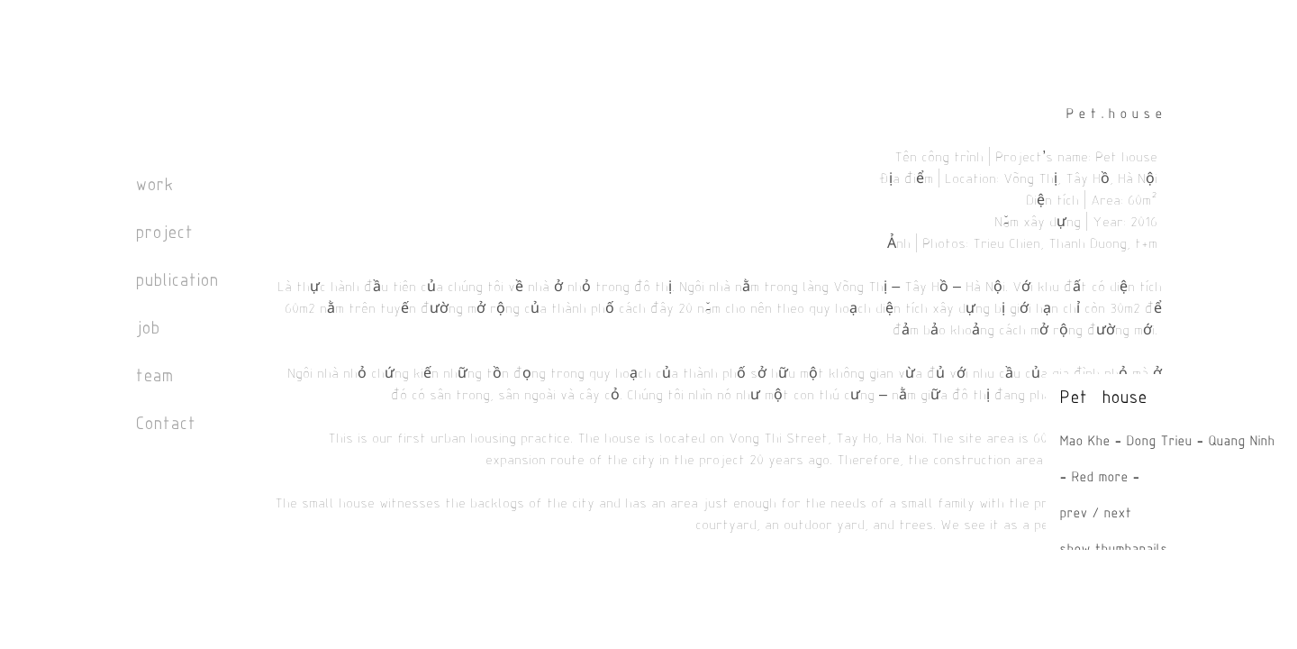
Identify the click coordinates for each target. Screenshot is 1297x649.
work (154, 186)
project (164, 233)
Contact (165, 425)
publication (176, 281)
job (147, 329)
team (154, 377)
